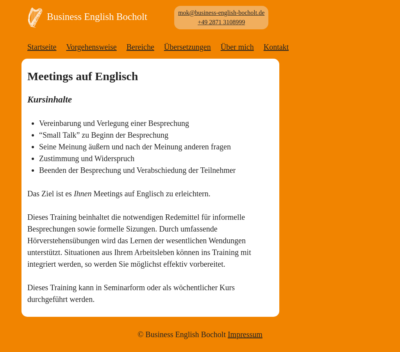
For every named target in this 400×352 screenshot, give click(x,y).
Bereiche (140, 47)
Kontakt (276, 47)
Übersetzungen (187, 47)
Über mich (237, 47)
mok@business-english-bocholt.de (221, 12)
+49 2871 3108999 (221, 22)
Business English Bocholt (85, 17)
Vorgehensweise (91, 47)
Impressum (245, 334)
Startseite (41, 47)
